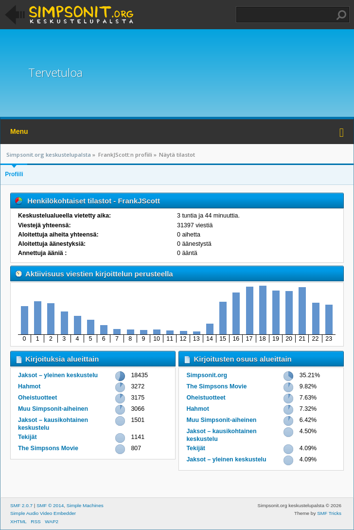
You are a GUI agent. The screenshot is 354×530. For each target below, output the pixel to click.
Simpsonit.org (206, 375)
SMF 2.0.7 (21, 505)
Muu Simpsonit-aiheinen (53, 408)
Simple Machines (85, 505)
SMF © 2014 (50, 505)
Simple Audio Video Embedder (43, 513)
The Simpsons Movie (48, 448)
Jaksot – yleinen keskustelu (58, 375)
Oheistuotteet (37, 397)
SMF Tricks (329, 513)
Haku (341, 15)
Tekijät (27, 437)
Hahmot (29, 386)
